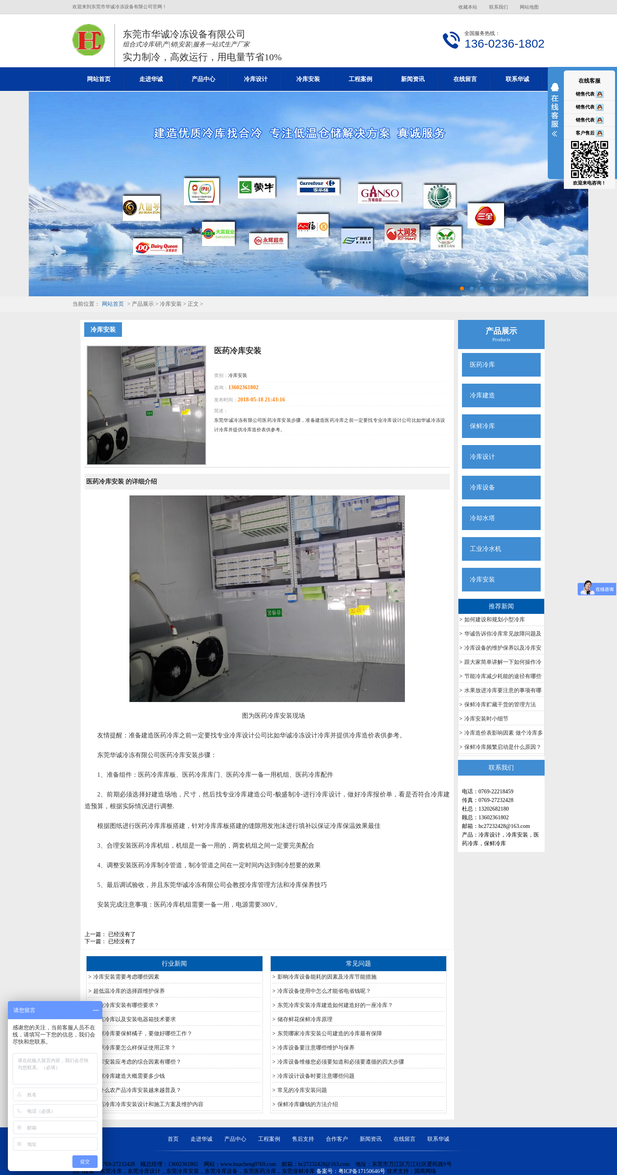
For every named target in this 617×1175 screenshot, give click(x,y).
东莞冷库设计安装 (308, 194)
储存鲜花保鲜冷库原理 (305, 1019)
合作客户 (337, 1139)
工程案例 (360, 79)
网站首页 (99, 79)
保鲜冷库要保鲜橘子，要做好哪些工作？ (142, 1033)
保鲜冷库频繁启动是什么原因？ (502, 747)
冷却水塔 (482, 518)
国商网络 (425, 1171)
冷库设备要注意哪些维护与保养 (316, 1048)
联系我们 (498, 7)
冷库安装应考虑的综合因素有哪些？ (137, 1062)
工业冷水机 (485, 548)
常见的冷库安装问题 (302, 1090)
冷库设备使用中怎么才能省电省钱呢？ (324, 991)
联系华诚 (517, 79)
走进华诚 (151, 79)
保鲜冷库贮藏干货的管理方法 (500, 705)
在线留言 (465, 79)
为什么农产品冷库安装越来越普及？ (137, 1090)
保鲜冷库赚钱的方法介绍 (307, 1104)
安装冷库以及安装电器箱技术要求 (134, 1019)
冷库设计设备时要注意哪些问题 (316, 1076)
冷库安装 (308, 79)
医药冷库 (482, 364)
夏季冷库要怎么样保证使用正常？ (134, 1048)
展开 (555, 115)
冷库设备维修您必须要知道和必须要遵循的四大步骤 (340, 1062)
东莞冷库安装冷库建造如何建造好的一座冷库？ (335, 1005)
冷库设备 (482, 487)
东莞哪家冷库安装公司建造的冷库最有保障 (329, 1033)
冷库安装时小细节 (486, 719)
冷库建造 (482, 395)
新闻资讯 (413, 79)
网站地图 (529, 7)
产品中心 (203, 79)
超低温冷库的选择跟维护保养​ (129, 991)
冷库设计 (256, 79)
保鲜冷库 (482, 426)
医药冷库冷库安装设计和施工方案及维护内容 (148, 1104)
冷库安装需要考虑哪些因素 (126, 977)
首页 (173, 1139)
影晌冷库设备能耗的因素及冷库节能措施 (327, 977)
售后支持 (303, 1139)
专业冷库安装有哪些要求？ (126, 1005)
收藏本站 (467, 7)
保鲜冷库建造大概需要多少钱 (129, 1076)
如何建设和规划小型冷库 (494, 620)
